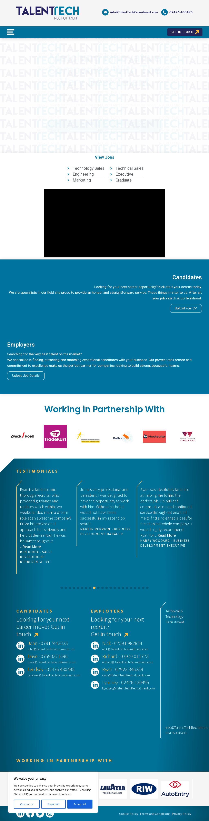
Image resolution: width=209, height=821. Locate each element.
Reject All (53, 804)
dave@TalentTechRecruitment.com (52, 662)
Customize (26, 804)
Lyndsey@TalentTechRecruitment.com (54, 675)
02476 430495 (176, 733)
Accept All (80, 804)
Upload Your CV (186, 308)
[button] (61, 588)
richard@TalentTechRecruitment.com (127, 662)
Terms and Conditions (155, 814)
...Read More (30, 546)
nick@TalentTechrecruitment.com (125, 649)
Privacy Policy (181, 814)
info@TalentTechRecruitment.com (130, 12)
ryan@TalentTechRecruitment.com (126, 675)
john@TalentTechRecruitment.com (51, 649)
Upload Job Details (26, 376)
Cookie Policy (128, 814)
